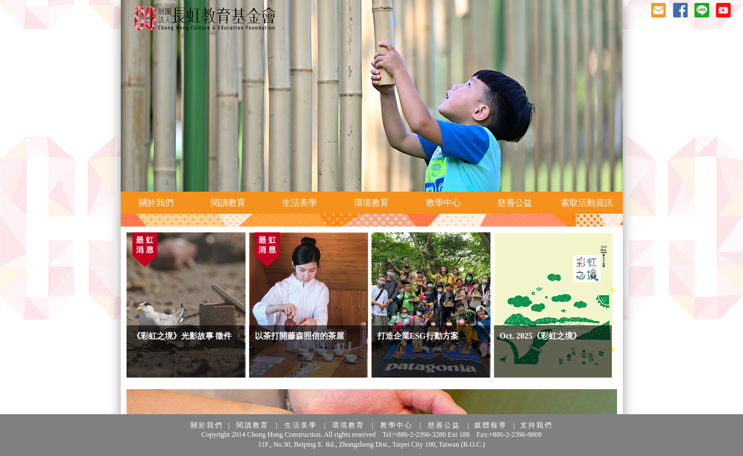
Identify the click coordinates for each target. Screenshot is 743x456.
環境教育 (348, 425)
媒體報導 (490, 425)
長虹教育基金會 (204, 18)
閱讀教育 (252, 425)
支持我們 (536, 425)
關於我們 (206, 425)
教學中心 (396, 425)
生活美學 (300, 425)
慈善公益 (444, 425)
